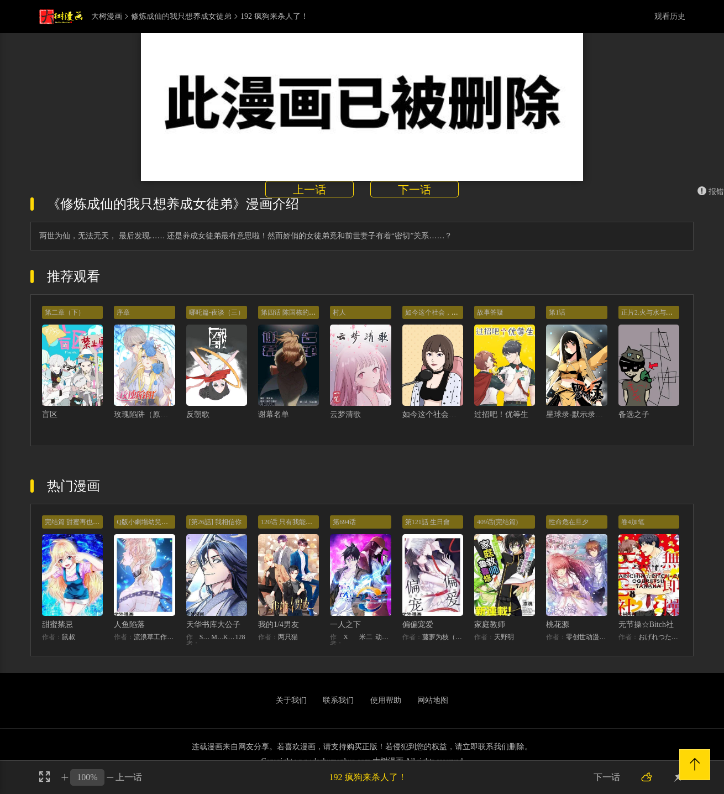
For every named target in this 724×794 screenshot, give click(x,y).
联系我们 (338, 700)
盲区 (49, 414)
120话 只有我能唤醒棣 (293, 522)
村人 (339, 312)
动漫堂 (383, 637)
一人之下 (345, 624)
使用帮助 (385, 700)
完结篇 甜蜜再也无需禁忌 (82, 522)
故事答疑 (490, 312)
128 (240, 637)
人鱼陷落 (129, 624)
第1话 (557, 312)
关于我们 (291, 700)
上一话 (309, 190)
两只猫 (288, 637)
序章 (123, 312)
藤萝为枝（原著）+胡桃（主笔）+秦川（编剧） (442, 637)
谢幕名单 (273, 414)
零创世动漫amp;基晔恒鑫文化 (586, 637)
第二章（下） (65, 312)
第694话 (344, 522)
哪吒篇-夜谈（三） (216, 312)
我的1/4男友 (278, 624)
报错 (710, 191)
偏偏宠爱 (417, 624)
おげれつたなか (658, 637)
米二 (366, 637)
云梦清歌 (345, 414)
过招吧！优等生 (501, 414)
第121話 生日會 (427, 522)
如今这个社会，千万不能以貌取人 (460, 414)
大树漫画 (106, 16)
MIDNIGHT (217, 637)
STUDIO (206, 637)
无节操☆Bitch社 (646, 624)
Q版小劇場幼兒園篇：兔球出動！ (165, 522)
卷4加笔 (632, 522)
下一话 (414, 190)
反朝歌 (197, 414)
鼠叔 (68, 637)
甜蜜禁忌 (57, 624)
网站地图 (432, 700)
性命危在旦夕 (569, 522)
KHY (229, 637)
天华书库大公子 (213, 624)
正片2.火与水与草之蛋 (653, 312)
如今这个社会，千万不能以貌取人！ (458, 312)
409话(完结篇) (497, 522)
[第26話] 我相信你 (215, 522)
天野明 (504, 637)
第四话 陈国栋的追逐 (291, 312)
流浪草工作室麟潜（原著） (154, 637)
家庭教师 (489, 624)
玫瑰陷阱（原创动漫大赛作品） (168, 414)
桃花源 (557, 624)
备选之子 (633, 414)
